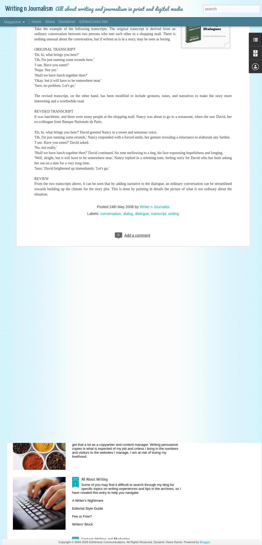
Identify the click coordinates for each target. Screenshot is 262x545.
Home (36, 22)
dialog (128, 109)
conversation (110, 109)
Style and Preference (97, 359)
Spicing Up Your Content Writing (106, 419)
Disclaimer (67, 22)
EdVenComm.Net (93, 22)
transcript (158, 109)
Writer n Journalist (155, 102)
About (50, 22)
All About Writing (94, 479)
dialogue (142, 109)
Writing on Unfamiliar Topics (103, 239)
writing (173, 109)
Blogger (205, 542)
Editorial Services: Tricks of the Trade (110, 299)
